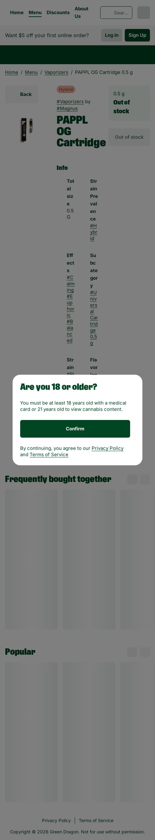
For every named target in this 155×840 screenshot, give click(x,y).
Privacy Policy (107, 448)
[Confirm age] (75, 429)
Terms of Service (49, 454)
